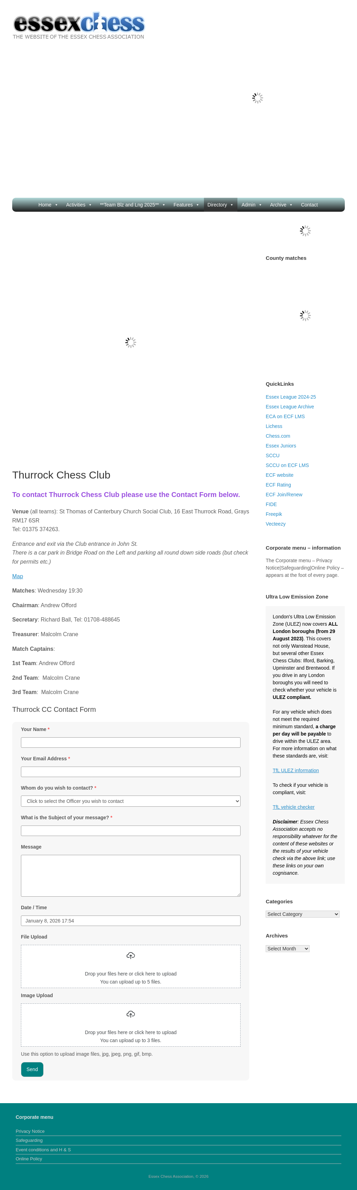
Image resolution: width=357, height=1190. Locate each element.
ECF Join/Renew (284, 494)
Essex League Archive (290, 406)
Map (17, 576)
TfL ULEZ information (296, 770)
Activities (79, 205)
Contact (309, 205)
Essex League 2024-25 (291, 397)
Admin (252, 205)
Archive (282, 205)
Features (187, 205)
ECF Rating (278, 485)
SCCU (273, 455)
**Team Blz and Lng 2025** (133, 205)
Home (48, 205)
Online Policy (29, 1158)
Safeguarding (29, 1140)
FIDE (271, 504)
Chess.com (278, 436)
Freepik (274, 514)
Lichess (274, 426)
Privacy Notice (30, 1131)
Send (32, 1069)
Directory (220, 205)
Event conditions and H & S (43, 1149)
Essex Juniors (281, 446)
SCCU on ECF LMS (287, 465)
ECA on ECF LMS (285, 416)
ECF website (279, 475)
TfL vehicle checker (293, 807)
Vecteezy (276, 524)
